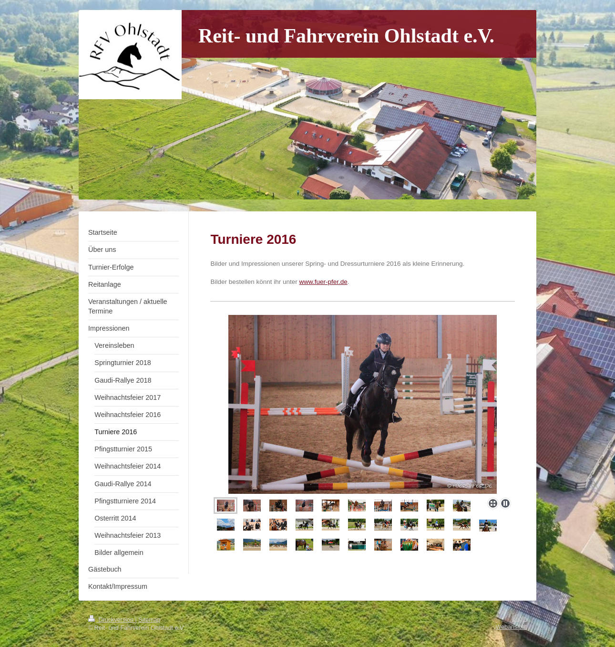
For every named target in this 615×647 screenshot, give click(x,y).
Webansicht (511, 627)
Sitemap (149, 619)
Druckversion (111, 619)
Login (519, 619)
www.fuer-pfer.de (323, 281)
